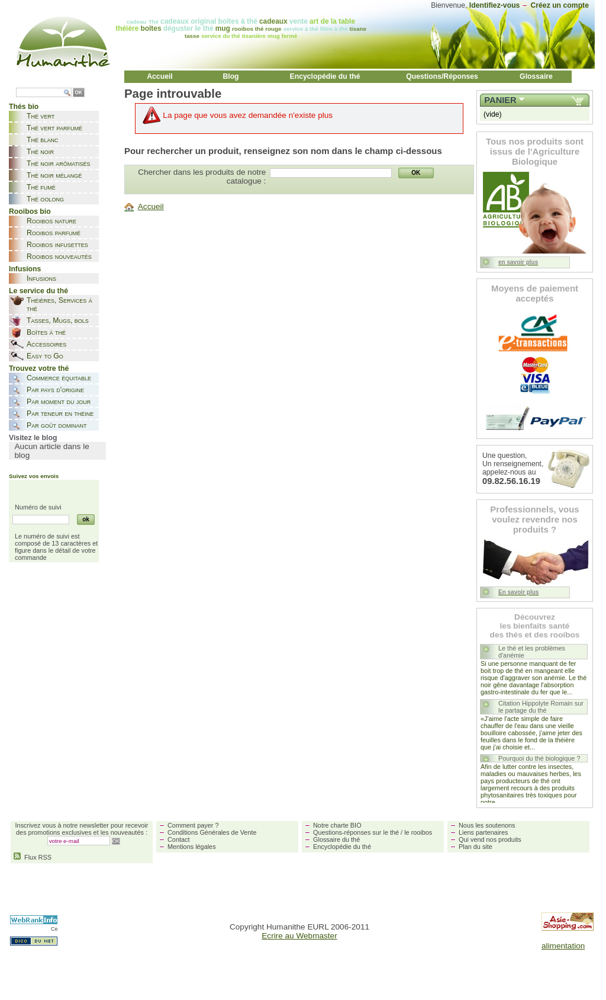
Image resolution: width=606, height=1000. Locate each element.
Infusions (41, 278)
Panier (500, 100)
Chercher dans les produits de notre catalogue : (202, 176)
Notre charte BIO (337, 825)
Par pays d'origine (55, 390)
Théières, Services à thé (59, 304)
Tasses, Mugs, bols (58, 320)
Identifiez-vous (494, 5)
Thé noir (40, 152)
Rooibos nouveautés (59, 256)
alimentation (563, 945)
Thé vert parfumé (54, 128)
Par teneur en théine (60, 413)
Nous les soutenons (487, 825)
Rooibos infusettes (57, 245)
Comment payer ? (192, 825)
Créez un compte (559, 5)
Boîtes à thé (46, 332)
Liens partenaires (483, 832)
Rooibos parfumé (53, 233)
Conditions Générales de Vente (212, 832)
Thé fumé (41, 187)
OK (78, 92)
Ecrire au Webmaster (299, 935)
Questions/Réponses (442, 76)
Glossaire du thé (336, 839)
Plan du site (475, 846)
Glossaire (536, 76)
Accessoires (46, 344)
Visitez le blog (33, 438)
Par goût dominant (56, 425)
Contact (178, 839)
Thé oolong (45, 199)
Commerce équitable (59, 378)
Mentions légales (191, 846)
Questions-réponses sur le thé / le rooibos (372, 832)
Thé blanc (42, 140)
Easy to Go (45, 356)
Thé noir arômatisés (59, 163)
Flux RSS (32, 857)
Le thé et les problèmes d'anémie (531, 652)
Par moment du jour (59, 402)
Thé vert (40, 116)
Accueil (160, 76)
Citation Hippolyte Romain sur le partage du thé (541, 707)
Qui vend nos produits (490, 839)
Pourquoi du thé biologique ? (539, 758)
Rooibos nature (51, 221)
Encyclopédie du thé (325, 76)
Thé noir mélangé (54, 175)
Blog (230, 76)
